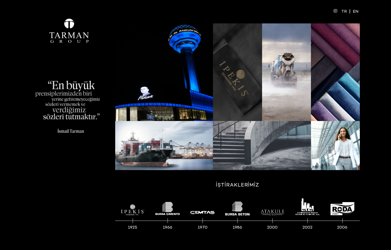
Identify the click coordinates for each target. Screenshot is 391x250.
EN (356, 11)
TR (344, 11)
